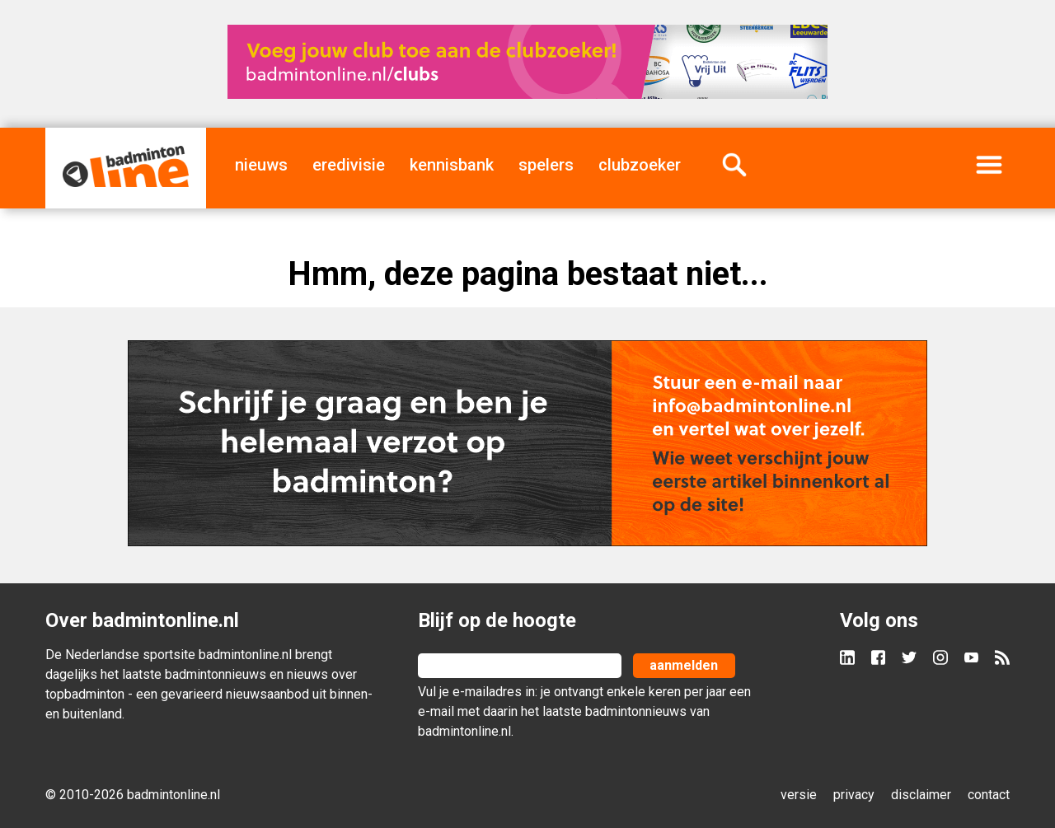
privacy (853, 794)
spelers (546, 165)
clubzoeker (639, 165)
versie (799, 794)
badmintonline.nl (245, 654)
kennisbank (452, 165)
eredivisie (348, 165)
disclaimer (921, 794)
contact (989, 794)
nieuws (261, 165)
